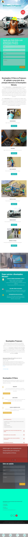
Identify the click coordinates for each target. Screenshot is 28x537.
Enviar (22, 497)
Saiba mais (14, 126)
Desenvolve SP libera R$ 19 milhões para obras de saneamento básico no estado (12, 372)
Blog (7, 373)
